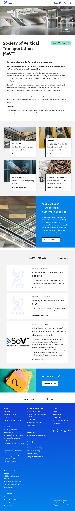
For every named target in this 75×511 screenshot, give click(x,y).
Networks (7, 408)
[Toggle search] (65, 3)
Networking (31, 432)
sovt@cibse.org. (16, 113)
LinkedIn (38, 113)
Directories (7, 427)
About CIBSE (8, 494)
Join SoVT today (59, 43)
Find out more (49, 240)
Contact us (48, 384)
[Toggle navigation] (70, 3)
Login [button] (57, 3)
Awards (6, 468)
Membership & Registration (13, 450)
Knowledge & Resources (35, 408)
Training (30, 442)
